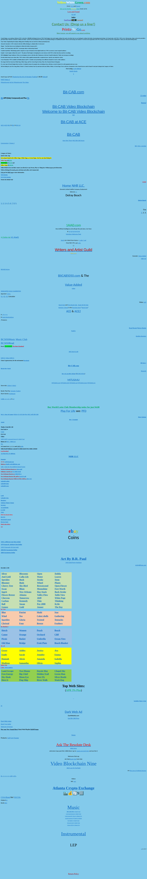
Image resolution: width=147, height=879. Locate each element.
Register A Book (63, 308)
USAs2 (14, 385)
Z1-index (143, 96)
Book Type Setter (6, 724)
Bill (136, 146)
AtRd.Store (73, 748)
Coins (8, 294)
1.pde (81, 240)
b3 (73, 231)
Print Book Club (72, 305)
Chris (138, 146)
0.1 (72, 6)
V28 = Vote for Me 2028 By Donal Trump (13, 467)
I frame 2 (11, 143)
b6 (79, 231)
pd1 (79, 243)
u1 (6, 399)
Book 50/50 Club (83, 305)
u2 (8, 399)
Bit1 (9, 125)
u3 (10, 399)
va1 (75, 781)
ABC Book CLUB (73, 352)
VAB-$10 (143, 259)
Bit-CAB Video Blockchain (73, 106)
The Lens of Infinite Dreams (138, 771)
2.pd (84, 240)
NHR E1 (3, 358)
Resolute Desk (76, 308)
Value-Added (142, 256)
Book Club (62, 305)
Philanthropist (5, 82)
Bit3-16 (18, 125)
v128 (10, 776)
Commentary (5, 143)
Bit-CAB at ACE (73, 122)
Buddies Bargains (141, 336)
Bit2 (13, 125)
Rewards (143, 371)
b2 (71, 231)
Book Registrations (8, 317)
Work (62, 240)
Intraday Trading (16, 391)
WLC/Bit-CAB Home (78, 140)
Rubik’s (73, 331)
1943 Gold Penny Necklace (73, 562)
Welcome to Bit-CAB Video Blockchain (73, 111)
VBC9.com (70, 768)
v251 (14, 776)
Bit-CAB (73, 134)
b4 (75, 231)
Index (73, 288)
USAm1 (9, 385)
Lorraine (143, 146)
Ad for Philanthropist (16, 82)
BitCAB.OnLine (5, 269)
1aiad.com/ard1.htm (82, 751)
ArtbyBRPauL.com (140, 565)
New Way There (67, 140)
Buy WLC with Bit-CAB (31, 414)
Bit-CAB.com (73, 92)
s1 (6, 776)
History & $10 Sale (19, 414)
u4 (13, 399)
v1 (8, 776)
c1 (3, 776)
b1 (69, 231)
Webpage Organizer (7, 727)
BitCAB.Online (80, 374)
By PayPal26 (76, 768)
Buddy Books (73, 71)
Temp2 (78, 6)
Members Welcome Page (73, 234)
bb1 (6, 803)
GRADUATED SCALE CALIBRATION (11, 291)
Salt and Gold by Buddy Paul (73, 822)
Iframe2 (143, 103)
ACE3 (5, 125)
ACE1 (2, 125)
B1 (1, 776)
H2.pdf (73, 14)
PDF (73, 115)
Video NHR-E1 (10, 358)
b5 (77, 231)
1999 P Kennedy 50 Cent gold (10, 547)
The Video (26, 82)
